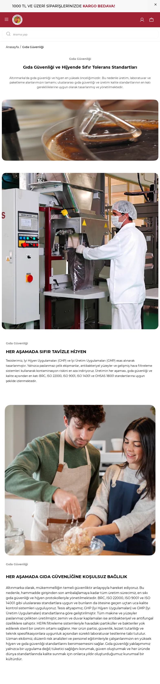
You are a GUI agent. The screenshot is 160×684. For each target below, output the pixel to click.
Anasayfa (12, 47)
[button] (151, 19)
